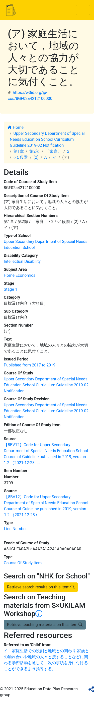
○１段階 (21, 157)
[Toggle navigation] (83, 10)
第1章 (19, 151)
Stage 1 (10, 289)
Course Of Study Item (23, 563)
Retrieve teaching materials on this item (44, 624)
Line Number (15, 528)
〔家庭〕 (53, 151)
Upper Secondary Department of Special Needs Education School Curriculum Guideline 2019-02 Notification (47, 139)
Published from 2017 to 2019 (29, 365)
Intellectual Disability (22, 261)
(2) (36, 157)
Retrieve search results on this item (40, 587)
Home (16, 127)
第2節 (34, 151)
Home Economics (19, 275)
